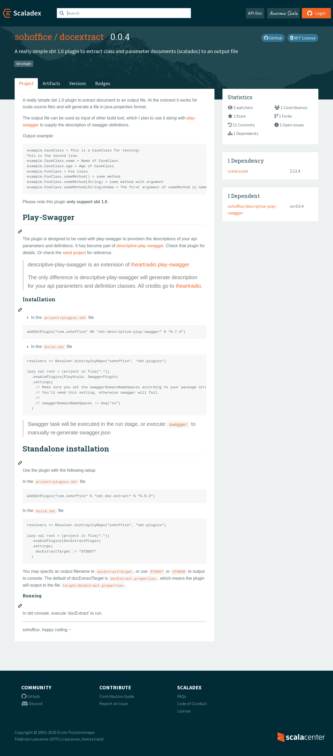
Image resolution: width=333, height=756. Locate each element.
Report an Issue (113, 703)
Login (316, 13)
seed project (74, 252)
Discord (31, 703)
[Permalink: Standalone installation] (20, 463)
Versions (77, 83)
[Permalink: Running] (20, 606)
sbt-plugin (23, 63)
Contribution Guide (116, 696)
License (184, 711)
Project (26, 83)
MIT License (303, 38)
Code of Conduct (192, 703)
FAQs (181, 696)
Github (30, 696)
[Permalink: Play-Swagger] (20, 232)
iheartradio (188, 286)
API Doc (255, 13)
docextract (82, 36)
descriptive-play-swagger (139, 245)
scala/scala (238, 171)
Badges (102, 83)
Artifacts (51, 83)
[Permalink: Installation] (20, 310)
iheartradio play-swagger (160, 264)
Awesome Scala (283, 13)
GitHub (273, 38)
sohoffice (33, 36)
